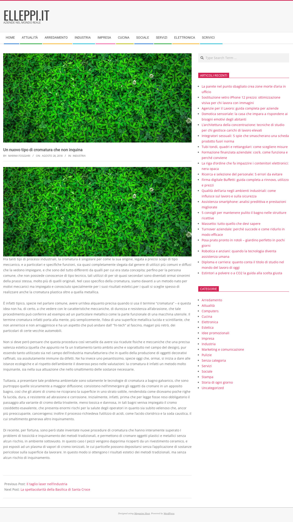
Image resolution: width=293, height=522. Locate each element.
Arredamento (212, 300)
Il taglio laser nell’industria (47, 484)
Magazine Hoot (142, 513)
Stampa (207, 377)
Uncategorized (213, 388)
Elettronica (210, 322)
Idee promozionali (215, 333)
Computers (210, 311)
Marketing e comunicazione (223, 349)
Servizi (207, 366)
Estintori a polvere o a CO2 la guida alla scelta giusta (242, 273)
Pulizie (207, 355)
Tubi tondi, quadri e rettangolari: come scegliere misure (245, 147)
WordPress (169, 513)
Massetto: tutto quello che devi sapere (231, 223)
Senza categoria (214, 360)
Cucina (207, 316)
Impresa (208, 338)
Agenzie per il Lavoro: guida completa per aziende (240, 108)
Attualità (208, 305)
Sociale (207, 371)
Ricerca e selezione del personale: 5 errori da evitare (242, 174)
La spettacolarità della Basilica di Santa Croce (55, 489)
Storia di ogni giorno (217, 382)
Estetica (208, 327)
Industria (79, 155)
